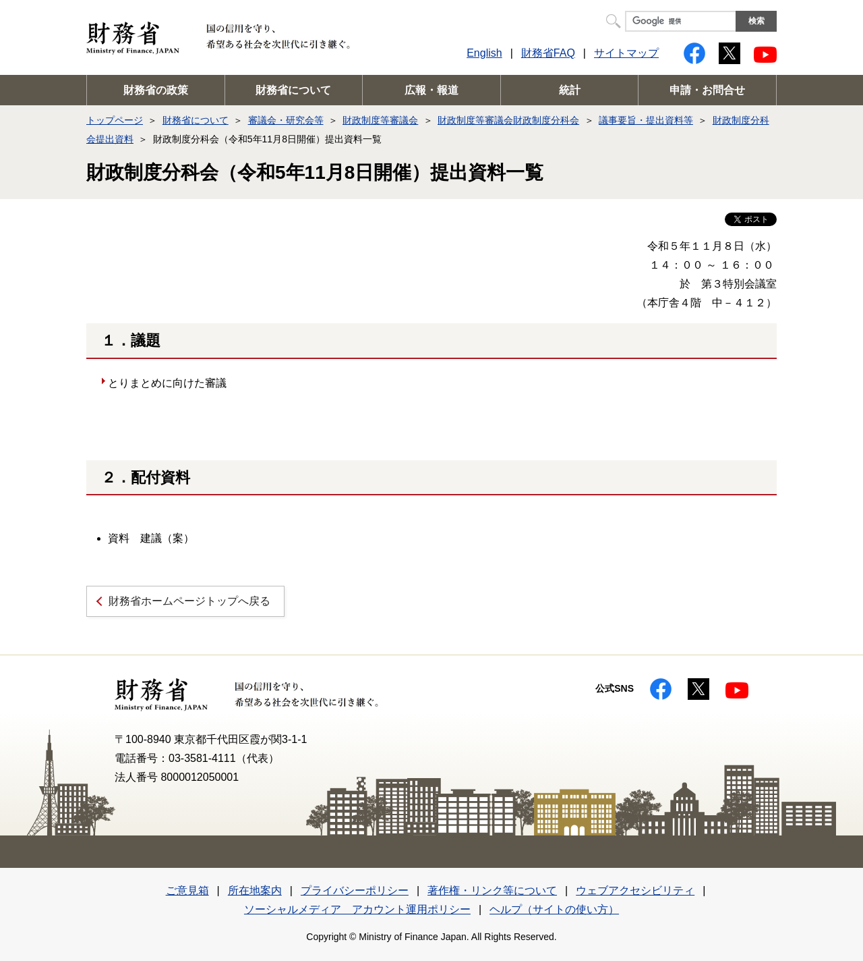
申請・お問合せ (707, 90)
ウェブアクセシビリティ (635, 890)
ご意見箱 (187, 890)
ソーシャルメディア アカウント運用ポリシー (357, 909)
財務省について (293, 90)
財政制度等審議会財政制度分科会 (508, 120)
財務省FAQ (548, 53)
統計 (570, 90)
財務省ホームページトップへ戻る (189, 601)
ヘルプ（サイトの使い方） (554, 909)
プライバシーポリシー (355, 890)
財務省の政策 (155, 90)
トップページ (114, 120)
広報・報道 (431, 90)
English (484, 53)
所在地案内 (255, 890)
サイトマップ (626, 53)
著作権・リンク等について (492, 890)
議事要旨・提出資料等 (646, 120)
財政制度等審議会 (380, 120)
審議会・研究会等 (286, 120)
